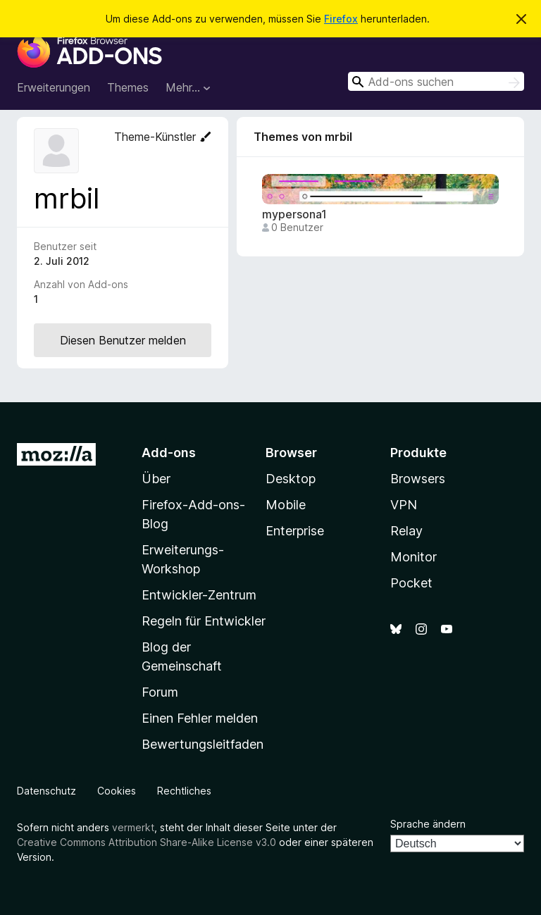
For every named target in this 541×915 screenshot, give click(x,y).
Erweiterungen (53, 87)
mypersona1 (294, 214)
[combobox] (436, 81)
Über (156, 478)
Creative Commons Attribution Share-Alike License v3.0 (146, 842)
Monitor (413, 556)
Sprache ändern (428, 824)
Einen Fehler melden (200, 718)
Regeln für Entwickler (204, 621)
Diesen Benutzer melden (123, 340)
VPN (403, 504)
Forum (160, 692)
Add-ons (169, 452)
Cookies (116, 791)
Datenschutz (46, 791)
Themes (128, 87)
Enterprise (295, 530)
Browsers (417, 478)
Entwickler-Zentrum (199, 594)
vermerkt (133, 827)
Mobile (286, 504)
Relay (406, 530)
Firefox (341, 19)
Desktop (291, 478)
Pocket (411, 582)
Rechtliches (184, 791)
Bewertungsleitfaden (202, 744)
